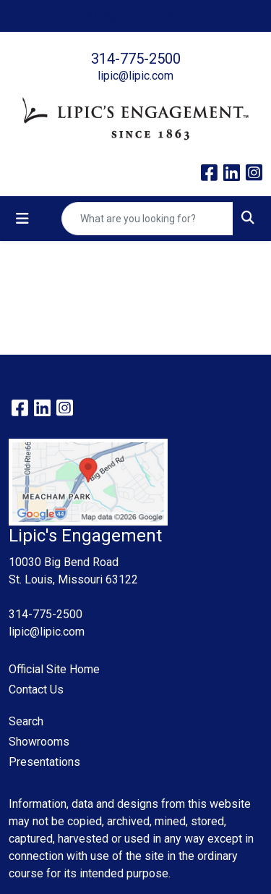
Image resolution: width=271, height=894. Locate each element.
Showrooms (39, 741)
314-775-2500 (136, 58)
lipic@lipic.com (135, 76)
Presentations (44, 762)
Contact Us (36, 689)
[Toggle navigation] (22, 218)
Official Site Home (54, 669)
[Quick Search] (147, 218)
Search (26, 721)
